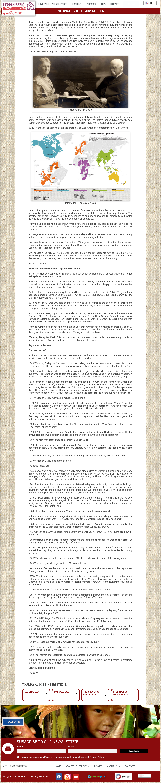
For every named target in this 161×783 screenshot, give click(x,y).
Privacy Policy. (96, 757)
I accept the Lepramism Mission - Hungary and (60, 757)
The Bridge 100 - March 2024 (91, 693)
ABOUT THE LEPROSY (78, 766)
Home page (43, 4)
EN (148, 3)
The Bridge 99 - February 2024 (121, 693)
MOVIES (98, 766)
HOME (58, 766)
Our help (78, 4)
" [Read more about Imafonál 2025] (76, 695)
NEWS (104, 4)
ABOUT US (113, 766)
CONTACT (114, 4)
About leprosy (60, 4)
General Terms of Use (73, 757)
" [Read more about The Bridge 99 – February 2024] (135, 697)
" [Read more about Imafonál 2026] (47, 695)
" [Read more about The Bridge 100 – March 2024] (106, 697)
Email (71, 746)
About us (92, 4)
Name (20, 746)
